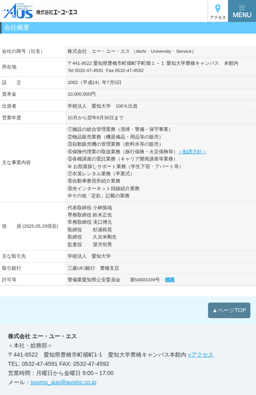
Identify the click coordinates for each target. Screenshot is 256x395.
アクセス (218, 17)
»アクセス (201, 354)
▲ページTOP (229, 310)
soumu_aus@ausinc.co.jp (63, 382)
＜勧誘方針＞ (192, 151)
